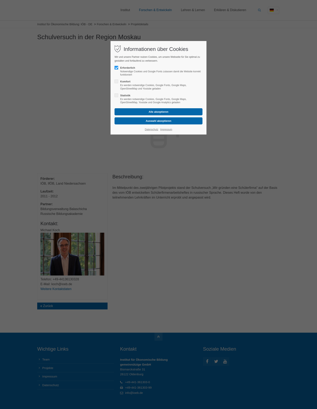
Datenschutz (151, 129)
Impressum (166, 129)
